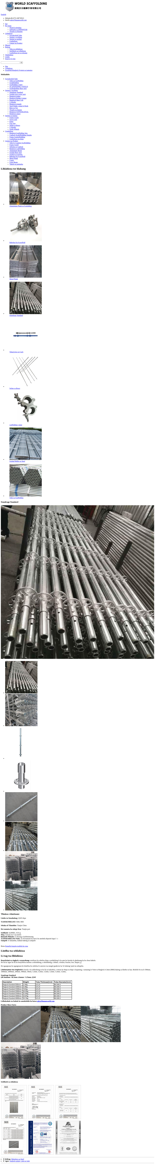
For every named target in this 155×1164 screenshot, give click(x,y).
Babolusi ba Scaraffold (17, 156)
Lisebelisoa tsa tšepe (16, 139)
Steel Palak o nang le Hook (18, 106)
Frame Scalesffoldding (17, 137)
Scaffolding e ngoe (15, 85)
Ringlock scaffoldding (17, 149)
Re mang (8, 26)
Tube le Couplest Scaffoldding (19, 143)
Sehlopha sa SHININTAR (18, 30)
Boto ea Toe (13, 108)
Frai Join (12, 123)
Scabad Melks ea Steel (17, 461)
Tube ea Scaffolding (16, 81)
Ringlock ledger (15, 96)
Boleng (7, 47)
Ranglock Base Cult (16, 100)
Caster (11, 160)
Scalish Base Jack (15, 152)
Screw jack (13, 119)
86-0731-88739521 (17, 18)
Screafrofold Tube (15, 35)
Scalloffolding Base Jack (18, 88)
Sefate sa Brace (14, 125)
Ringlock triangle (15, 104)
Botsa (3, 946)
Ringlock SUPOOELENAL (19, 112)
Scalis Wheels (14, 129)
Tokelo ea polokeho (16, 164)
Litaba (7, 57)
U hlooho (12, 102)
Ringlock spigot (14, 114)
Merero (7, 45)
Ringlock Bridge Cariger (17, 98)
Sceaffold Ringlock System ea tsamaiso (18, 70)
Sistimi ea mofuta (15, 39)
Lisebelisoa (13, 41)
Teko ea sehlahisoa (15, 49)
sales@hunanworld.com (18, 20)
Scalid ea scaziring (15, 154)
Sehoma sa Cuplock (16, 147)
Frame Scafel (14, 118)
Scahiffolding (14, 83)
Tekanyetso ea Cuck (16, 352)
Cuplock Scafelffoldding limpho (20, 135)
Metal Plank (13, 158)
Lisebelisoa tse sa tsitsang (18, 53)
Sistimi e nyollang (15, 37)
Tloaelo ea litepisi (15, 110)
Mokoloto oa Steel (17, 1159)
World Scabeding (15, 28)
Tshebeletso (9, 55)
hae (6, 24)
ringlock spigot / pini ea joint (20, 1161)
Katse (11, 121)
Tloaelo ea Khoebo (16, 31)
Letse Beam (13, 162)
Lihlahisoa (8, 33)
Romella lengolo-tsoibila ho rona (16, 946)
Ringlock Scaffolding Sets (18, 133)
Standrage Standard (16, 92)
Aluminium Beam (15, 151)
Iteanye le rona (10, 59)
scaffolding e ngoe (15, 425)
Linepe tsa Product (15, 43)
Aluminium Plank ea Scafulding (20, 206)
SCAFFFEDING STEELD (18, 86)
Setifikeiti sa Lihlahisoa (17, 51)
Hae (6, 66)
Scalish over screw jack (17, 94)
